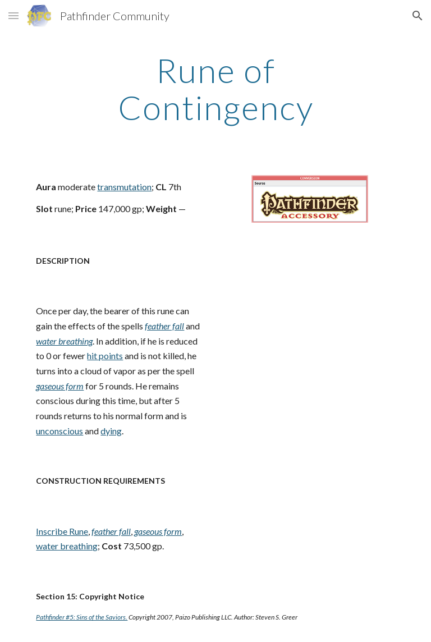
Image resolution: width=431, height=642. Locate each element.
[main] (215, 88)
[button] (13, 15)
